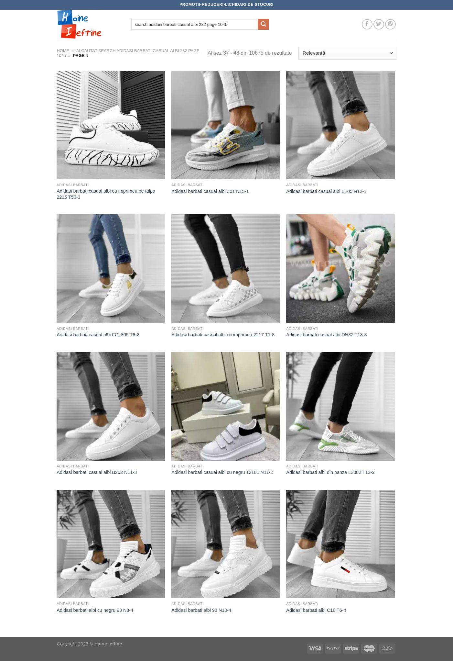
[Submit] (263, 24)
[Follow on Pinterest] (390, 24)
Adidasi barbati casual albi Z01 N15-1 (210, 191)
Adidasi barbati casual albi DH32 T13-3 (326, 334)
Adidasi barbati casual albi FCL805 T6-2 (98, 334)
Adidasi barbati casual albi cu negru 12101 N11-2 (222, 472)
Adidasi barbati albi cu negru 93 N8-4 (95, 610)
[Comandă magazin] (347, 53)
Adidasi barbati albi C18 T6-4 (316, 610)
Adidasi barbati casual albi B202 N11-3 (97, 472)
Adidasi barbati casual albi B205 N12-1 (326, 191)
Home (63, 50)
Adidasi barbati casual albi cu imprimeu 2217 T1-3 (223, 334)
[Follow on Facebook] (367, 24)
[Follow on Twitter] (378, 24)
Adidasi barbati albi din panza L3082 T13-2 (330, 472)
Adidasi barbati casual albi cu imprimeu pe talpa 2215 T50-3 (106, 194)
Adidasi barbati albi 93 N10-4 (201, 610)
